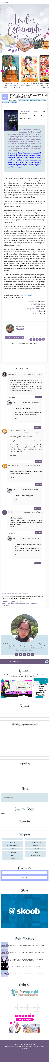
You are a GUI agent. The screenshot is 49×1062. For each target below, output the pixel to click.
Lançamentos (13, 839)
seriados (13, 852)
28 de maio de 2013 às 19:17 (31, 538)
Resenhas (14, 102)
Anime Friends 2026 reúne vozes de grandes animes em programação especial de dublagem (24, 686)
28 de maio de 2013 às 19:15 (31, 402)
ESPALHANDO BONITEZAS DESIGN (32, 1055)
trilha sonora (36, 855)
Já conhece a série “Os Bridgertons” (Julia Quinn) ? (27, 945)
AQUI (21, 297)
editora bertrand (23, 100)
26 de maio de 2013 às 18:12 (33, 512)
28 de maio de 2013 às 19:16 (31, 490)
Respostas (12, 398)
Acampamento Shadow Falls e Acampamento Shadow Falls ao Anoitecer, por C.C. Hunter (28, 960)
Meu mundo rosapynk (16, 431)
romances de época (36, 849)
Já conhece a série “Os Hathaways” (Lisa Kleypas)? (27, 973)
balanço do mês (36, 842)
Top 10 (13, 842)
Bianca (10, 512)
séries (36, 852)
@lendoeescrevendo (9, 797)
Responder (39, 397)
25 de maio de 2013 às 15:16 (33, 433)
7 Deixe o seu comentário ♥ (15, 337)
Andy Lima (12, 374)
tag (13, 855)
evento (36, 846)
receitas (13, 849)
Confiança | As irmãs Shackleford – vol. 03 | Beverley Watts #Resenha (26, 85)
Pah (14, 402)
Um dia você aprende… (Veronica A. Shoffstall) (26, 966)
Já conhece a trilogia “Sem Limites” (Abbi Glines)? (27, 952)
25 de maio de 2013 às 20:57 (33, 466)
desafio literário (13, 846)
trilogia (13, 859)
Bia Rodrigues (13, 466)
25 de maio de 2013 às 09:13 (33, 374)
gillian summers (35, 100)
